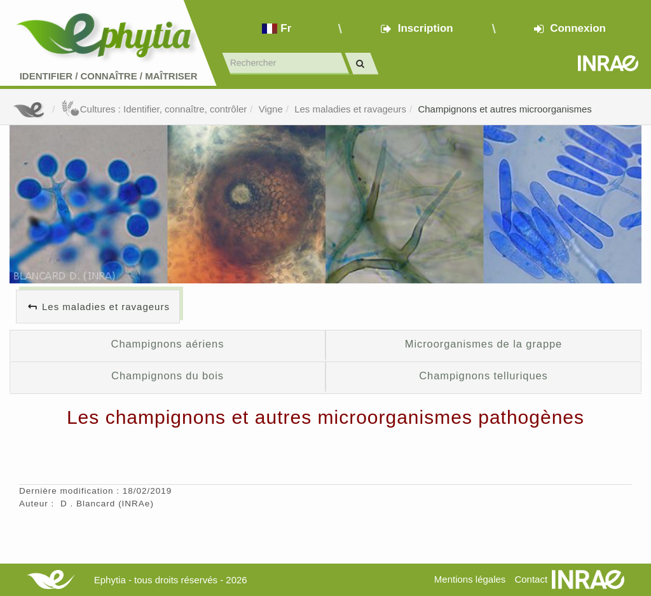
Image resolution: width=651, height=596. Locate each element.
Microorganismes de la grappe (483, 343)
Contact (530, 579)
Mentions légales (470, 579)
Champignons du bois (167, 375)
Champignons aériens (167, 343)
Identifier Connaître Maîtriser (109, 76)
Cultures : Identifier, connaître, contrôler (154, 109)
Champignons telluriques (483, 375)
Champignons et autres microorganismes (504, 109)
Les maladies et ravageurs (350, 109)
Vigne (271, 109)
